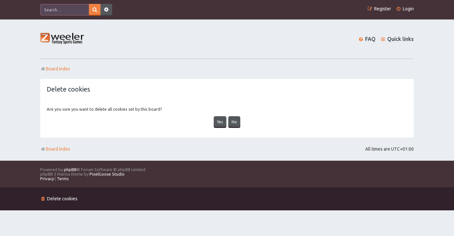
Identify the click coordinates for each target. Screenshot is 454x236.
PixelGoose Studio (107, 174)
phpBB (70, 169)
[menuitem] (405, 9)
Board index (55, 149)
